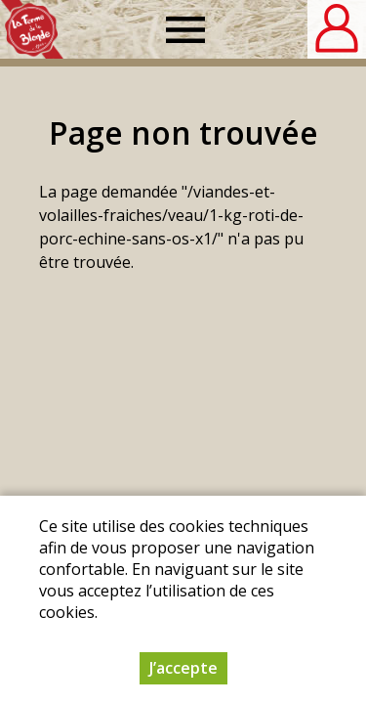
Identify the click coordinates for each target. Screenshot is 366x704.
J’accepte (183, 671)
